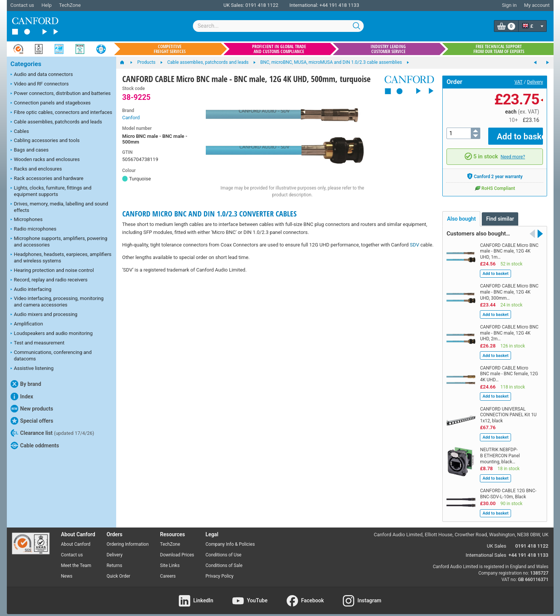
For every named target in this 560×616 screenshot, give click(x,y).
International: (303, 5)
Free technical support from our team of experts (498, 49)
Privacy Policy (219, 570)
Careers (168, 570)
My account (536, 5)
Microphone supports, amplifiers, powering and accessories (59, 241)
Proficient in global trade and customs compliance (279, 49)
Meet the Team (76, 560)
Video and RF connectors (40, 84)
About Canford (76, 539)
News (67, 570)
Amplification (27, 324)
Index (22, 396)
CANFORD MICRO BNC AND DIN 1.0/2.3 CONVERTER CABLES (209, 213)
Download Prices (177, 549)
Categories (26, 64)
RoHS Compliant (495, 183)
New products (32, 408)
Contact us (22, 5)
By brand (26, 384)
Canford (131, 117)
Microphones (27, 219)
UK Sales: (233, 5)
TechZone (69, 5)
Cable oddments (35, 445)
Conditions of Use (223, 549)
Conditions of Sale (223, 560)
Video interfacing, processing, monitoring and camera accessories (57, 301)
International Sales (486, 550)
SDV (414, 245)
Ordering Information (128, 539)
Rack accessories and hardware (47, 178)
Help (46, 5)
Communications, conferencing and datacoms (51, 355)
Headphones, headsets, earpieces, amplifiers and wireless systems (61, 257)
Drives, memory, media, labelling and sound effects (59, 207)
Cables (20, 131)
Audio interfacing (31, 289)
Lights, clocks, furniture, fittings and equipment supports (51, 191)
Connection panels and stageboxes (51, 103)
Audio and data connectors (42, 74)
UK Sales (496, 540)
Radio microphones (34, 229)
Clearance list (53, 433)
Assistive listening (32, 368)
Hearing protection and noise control (52, 270)
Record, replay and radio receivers (49, 280)
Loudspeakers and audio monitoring (52, 333)
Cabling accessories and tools (45, 140)
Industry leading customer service (388, 49)
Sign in (509, 5)
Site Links (170, 560)
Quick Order (118, 570)
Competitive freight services (170, 49)
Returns (114, 560)
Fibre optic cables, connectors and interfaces (61, 112)
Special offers (32, 421)
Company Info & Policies (230, 539)
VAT (518, 82)
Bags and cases (30, 150)
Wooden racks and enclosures (45, 159)
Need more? (513, 151)
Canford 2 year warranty (495, 171)
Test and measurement (38, 343)
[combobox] (278, 26)
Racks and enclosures (36, 169)
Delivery (535, 82)
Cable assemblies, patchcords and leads (56, 122)
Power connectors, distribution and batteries (61, 93)
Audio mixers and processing (44, 314)
